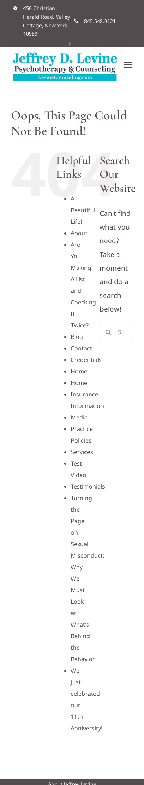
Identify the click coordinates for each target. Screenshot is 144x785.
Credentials (86, 360)
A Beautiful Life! (83, 210)
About (79, 233)
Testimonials (88, 486)
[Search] (109, 332)
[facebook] (69, 44)
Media (79, 417)
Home (79, 371)
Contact (81, 348)
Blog (77, 337)
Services (82, 452)
